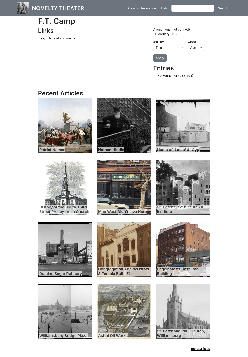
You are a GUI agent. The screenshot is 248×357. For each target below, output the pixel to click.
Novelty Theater (58, 8)
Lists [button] (164, 8)
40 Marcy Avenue (170, 76)
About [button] (131, 8)
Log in (44, 38)
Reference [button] (148, 8)
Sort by (158, 42)
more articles (200, 348)
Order (192, 42)
